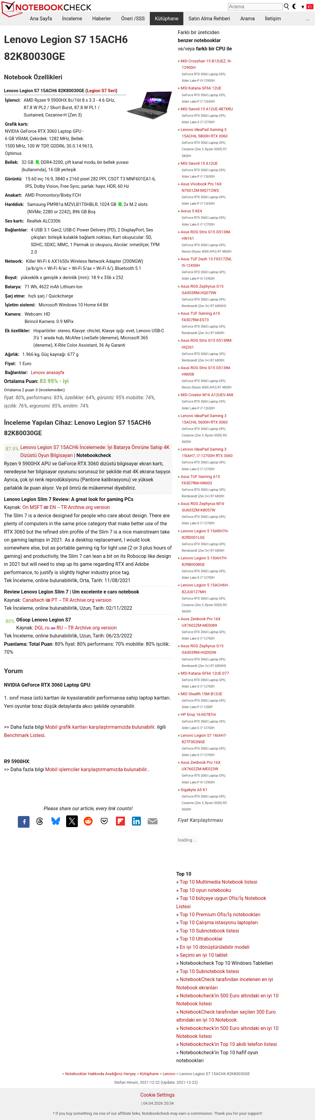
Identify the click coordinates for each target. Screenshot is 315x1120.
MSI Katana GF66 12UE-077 (205, 673)
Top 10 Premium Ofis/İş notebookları (220, 914)
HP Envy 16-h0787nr (198, 714)
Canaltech (33, 600)
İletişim (273, 19)
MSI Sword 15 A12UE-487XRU (207, 109)
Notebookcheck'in (200, 1028)
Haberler (101, 19)
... (308, 19)
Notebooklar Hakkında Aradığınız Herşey (100, 1073)
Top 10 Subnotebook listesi (209, 931)
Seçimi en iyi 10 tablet (203, 955)
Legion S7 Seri (101, 90)
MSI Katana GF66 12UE (201, 88)
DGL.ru (41, 628)
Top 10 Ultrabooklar (201, 939)
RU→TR (65, 628)
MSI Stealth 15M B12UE (201, 694)
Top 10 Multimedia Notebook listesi (218, 882)
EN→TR (58, 507)
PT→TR (59, 600)
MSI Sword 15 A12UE (199, 163)
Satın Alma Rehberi (209, 19)
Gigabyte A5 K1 (194, 789)
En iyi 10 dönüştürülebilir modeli (214, 947)
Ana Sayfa (41, 19)
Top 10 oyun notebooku (205, 890)
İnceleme (72, 19)
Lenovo (169, 1073)
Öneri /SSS (133, 19)
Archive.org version (89, 507)
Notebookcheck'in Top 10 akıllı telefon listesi (228, 1044)
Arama (247, 19)
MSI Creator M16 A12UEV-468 (207, 394)
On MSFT (32, 507)
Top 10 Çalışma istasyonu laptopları (219, 922)
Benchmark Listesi (24, 735)
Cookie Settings (157, 1095)
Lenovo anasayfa (47, 372)
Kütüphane (166, 19)
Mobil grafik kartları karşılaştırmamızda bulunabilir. (100, 727)
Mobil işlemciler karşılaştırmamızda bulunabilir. (96, 769)
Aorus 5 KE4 (191, 211)
